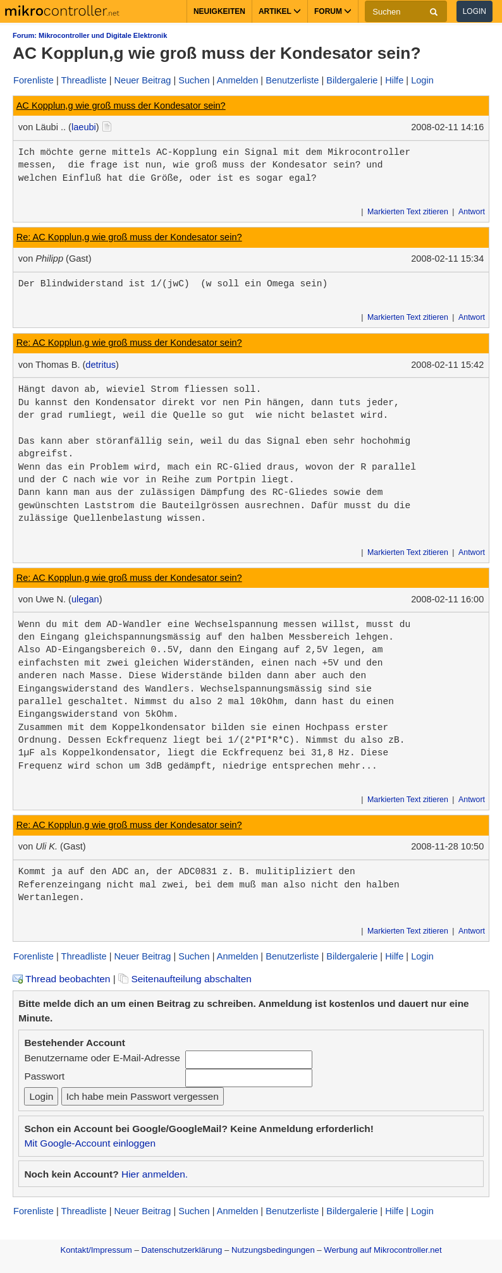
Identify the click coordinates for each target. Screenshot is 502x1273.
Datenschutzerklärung (181, 1250)
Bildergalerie (351, 80)
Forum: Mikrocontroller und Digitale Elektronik (90, 35)
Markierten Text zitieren (407, 211)
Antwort (471, 211)
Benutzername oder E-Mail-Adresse (102, 1057)
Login (474, 11)
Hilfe (394, 80)
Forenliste (33, 80)
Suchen (193, 80)
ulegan (85, 599)
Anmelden (238, 80)
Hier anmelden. (154, 1174)
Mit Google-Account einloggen (90, 1143)
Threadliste (84, 80)
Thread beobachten (61, 978)
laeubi (83, 127)
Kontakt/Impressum (96, 1250)
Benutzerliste (292, 80)
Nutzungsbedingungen (273, 1250)
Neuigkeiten (219, 11)
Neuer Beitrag (142, 80)
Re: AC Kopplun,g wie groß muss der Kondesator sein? (129, 237)
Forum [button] (333, 11)
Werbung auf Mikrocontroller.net (382, 1250)
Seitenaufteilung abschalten (185, 978)
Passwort (44, 1076)
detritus (100, 365)
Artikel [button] (280, 11)
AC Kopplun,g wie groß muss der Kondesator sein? (121, 105)
